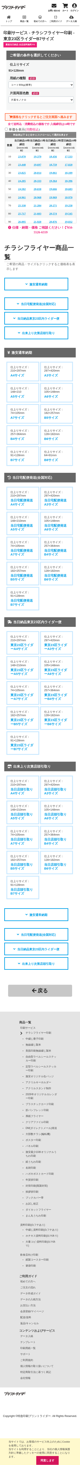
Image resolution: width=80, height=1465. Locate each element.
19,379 (37, 156)
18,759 (53, 164)
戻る (40, 990)
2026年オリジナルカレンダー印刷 (41, 1096)
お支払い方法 (28, 1305)
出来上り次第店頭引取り (38, 333)
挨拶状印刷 (32, 1191)
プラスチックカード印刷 (40, 1104)
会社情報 (25, 1378)
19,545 (69, 213)
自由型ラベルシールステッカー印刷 (41, 1058)
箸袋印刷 (31, 1265)
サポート (25, 1354)
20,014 (37, 172)
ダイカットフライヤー (38, 1209)
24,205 (22, 180)
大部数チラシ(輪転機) (38, 1134)
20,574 (53, 213)
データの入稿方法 (30, 1299)
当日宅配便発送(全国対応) (38, 304)
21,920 (37, 221)
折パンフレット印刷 (37, 1110)
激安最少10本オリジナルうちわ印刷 (41, 1154)
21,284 (37, 205)
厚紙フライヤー (35, 1116)
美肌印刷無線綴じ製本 (38, 1050)
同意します (47, 1460)
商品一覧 (25, 1022)
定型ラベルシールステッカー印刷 (41, 1068)
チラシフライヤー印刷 (38, 1032)
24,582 (22, 189)
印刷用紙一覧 (28, 1348)
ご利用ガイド (28, 1276)
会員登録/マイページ (32, 1311)
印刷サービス (28, 1027)
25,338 (22, 205)
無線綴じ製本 (33, 1044)
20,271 (53, 205)
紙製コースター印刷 (37, 1259)
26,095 (22, 221)
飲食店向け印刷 (29, 1254)
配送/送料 (25, 1317)
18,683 (69, 189)
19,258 (69, 205)
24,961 (22, 197)
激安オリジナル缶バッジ (40, 1076)
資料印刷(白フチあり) (32, 1224)
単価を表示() (24, 129)
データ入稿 (26, 1336)
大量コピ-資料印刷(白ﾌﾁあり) (40, 1243)
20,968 (37, 197)
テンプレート (28, 1342)
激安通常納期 (38, 284)
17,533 (69, 156)
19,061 (53, 172)
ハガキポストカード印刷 (40, 1173)
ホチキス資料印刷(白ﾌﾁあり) (42, 1235)
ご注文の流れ (28, 1287)
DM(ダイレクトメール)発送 (41, 1128)
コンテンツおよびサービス (37, 1330)
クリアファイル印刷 (37, 1122)
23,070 (22, 156)
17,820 (69, 164)
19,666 (53, 189)
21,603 (37, 213)
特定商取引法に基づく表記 (35, 1372)
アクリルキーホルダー (38, 1082)
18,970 (69, 197)
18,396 (69, 180)
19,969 (53, 197)
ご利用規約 (26, 1360)
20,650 (37, 189)
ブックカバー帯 (35, 1197)
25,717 (22, 213)
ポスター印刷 (33, 1140)
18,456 (53, 156)
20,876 (53, 221)
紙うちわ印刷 (33, 1161)
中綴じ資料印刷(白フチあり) (42, 1229)
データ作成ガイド (30, 1293)
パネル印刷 (32, 1146)
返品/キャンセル (29, 1323)
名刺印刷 (31, 1167)
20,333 (37, 180)
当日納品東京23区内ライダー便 (38, 318)
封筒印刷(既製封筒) (37, 1185)
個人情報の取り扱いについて (37, 1366)
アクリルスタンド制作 (38, 1088)
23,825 (22, 172)
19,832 (69, 221)
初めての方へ (28, 1281)
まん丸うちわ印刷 (36, 1215)
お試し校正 (32, 1203)
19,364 (53, 180)
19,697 (37, 164)
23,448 (22, 164)
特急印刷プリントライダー (34, 1416)
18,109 (69, 172)
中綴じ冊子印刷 (35, 1038)
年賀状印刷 (32, 1179)
